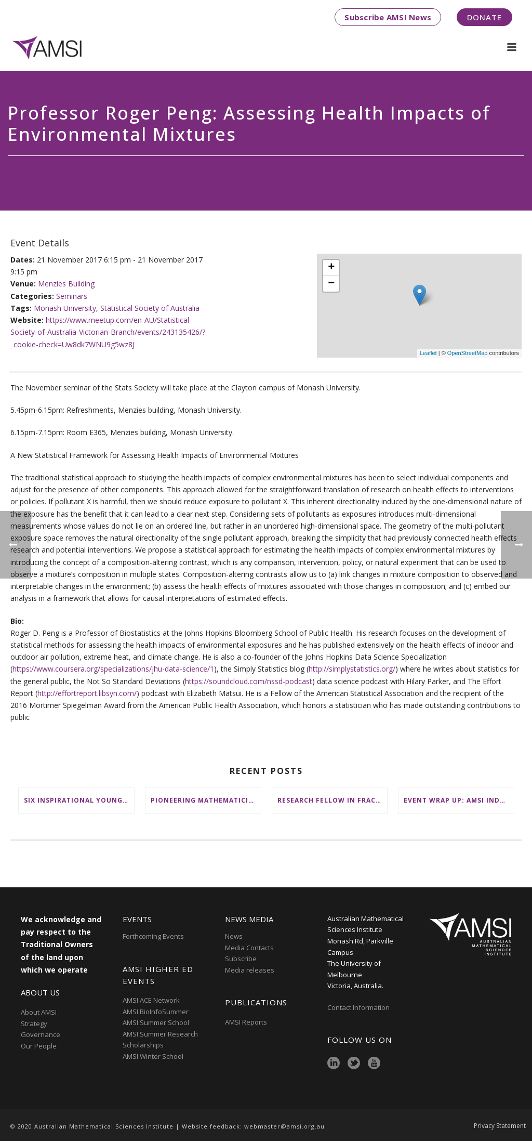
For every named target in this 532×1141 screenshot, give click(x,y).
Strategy (34, 1023)
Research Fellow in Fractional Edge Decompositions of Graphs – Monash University (332, 800)
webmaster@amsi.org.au (284, 1126)
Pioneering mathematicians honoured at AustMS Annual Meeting (206, 800)
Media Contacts (249, 947)
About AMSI (39, 1012)
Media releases (249, 970)
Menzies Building (66, 283)
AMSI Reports (246, 1022)
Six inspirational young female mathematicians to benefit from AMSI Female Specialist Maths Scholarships (79, 800)
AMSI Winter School (153, 1056)
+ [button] (331, 268)
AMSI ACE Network (151, 1000)
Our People (39, 1046)
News (234, 936)
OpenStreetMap (467, 353)
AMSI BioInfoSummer (156, 1011)
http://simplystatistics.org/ (352, 669)
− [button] (331, 284)
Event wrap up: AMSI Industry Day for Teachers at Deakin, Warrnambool (459, 800)
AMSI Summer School (156, 1022)
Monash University (65, 308)
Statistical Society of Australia (150, 308)
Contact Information (359, 1007)
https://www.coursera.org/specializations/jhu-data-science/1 (113, 669)
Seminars (71, 296)
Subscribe (241, 958)
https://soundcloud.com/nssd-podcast (248, 681)
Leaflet (428, 353)
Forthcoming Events (153, 936)
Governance (40, 1034)
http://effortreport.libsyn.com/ (87, 693)
